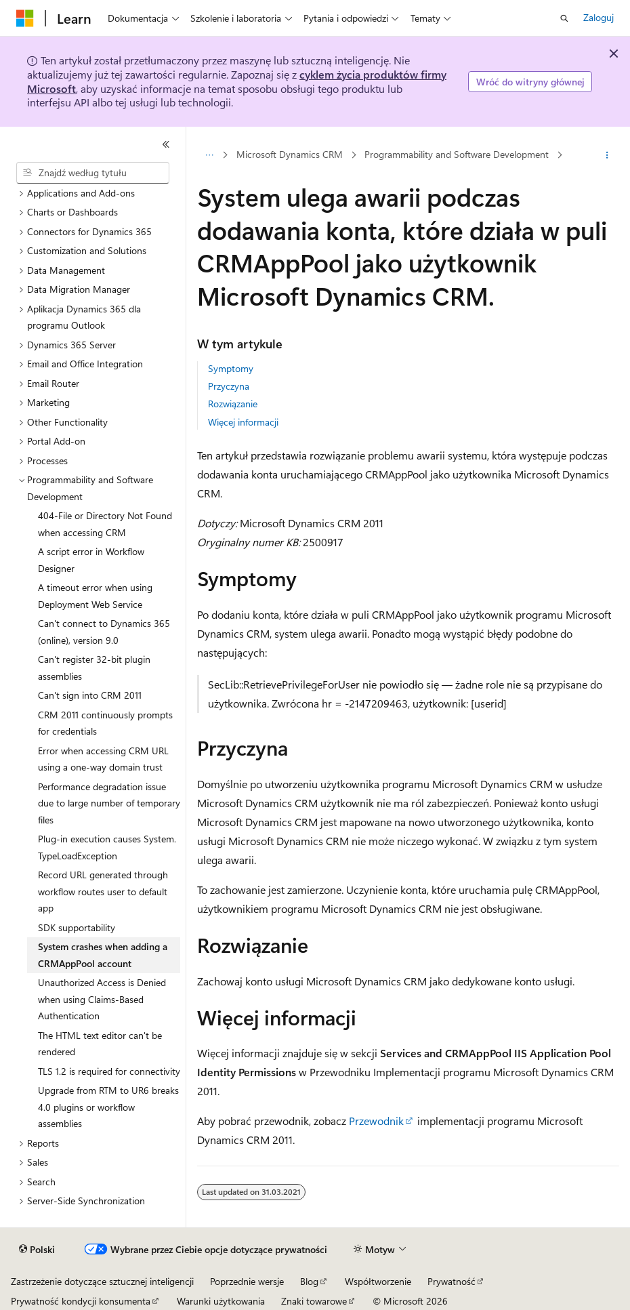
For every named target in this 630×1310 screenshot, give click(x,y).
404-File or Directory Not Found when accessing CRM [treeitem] (105, 524)
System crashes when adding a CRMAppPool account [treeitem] (102, 955)
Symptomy (230, 368)
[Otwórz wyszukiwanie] (564, 18)
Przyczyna (228, 386)
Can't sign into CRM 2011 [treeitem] (90, 695)
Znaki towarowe (314, 1300)
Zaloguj (598, 17)
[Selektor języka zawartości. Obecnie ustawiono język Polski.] (37, 1250)
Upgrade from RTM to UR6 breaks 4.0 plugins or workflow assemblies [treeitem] (108, 1107)
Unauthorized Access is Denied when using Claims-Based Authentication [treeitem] (102, 999)
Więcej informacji (243, 421)
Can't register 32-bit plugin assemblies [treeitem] (94, 667)
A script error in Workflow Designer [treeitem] (91, 560)
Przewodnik (376, 1120)
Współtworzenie (378, 1281)
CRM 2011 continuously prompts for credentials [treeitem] (105, 723)
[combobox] (92, 173)
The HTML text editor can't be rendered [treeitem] (100, 1044)
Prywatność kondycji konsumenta (80, 1300)
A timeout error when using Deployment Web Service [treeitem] (95, 596)
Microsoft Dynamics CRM (289, 154)
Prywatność (451, 1281)
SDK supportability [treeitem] (76, 927)
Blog (309, 1281)
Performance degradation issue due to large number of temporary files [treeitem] (109, 803)
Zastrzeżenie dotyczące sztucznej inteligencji (102, 1281)
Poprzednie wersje (247, 1281)
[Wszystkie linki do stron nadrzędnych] (209, 155)
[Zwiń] (166, 144)
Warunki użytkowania (221, 1300)
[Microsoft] (25, 18)
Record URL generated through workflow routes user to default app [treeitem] (103, 891)
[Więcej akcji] (607, 155)
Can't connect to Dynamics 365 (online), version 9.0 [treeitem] (104, 632)
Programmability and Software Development (456, 154)
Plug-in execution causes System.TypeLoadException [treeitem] (107, 847)
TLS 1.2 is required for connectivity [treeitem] (109, 1071)
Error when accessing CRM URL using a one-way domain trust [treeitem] (103, 759)
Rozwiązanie (232, 403)
